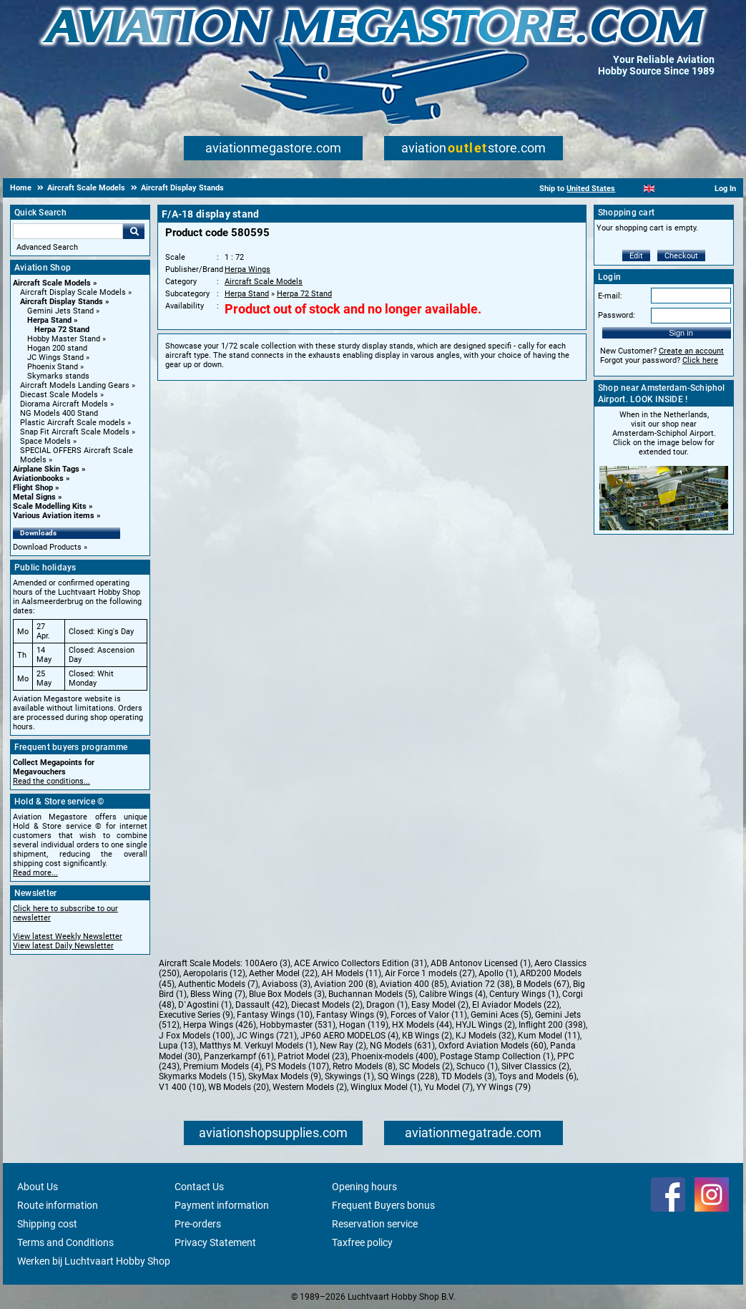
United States (590, 188)
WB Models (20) (238, 1087)
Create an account (691, 351)
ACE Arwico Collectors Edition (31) (360, 963)
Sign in (681, 333)
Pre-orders (198, 1224)
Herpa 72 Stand (61, 329)
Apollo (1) (497, 973)
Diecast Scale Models (59, 394)
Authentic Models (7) (218, 984)
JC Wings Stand (55, 357)
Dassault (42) (261, 1005)
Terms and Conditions (65, 1242)
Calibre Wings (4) (452, 994)
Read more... (35, 872)
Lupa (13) (177, 1046)
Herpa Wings (247, 269)
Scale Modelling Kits (50, 506)
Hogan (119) (363, 1025)
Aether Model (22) (283, 973)
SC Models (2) (426, 1066)
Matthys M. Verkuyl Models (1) (258, 1046)
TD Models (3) (468, 1076)
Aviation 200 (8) (345, 984)
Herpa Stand (49, 320)
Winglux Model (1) (385, 1087)
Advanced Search (47, 247)
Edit (636, 256)
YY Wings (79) (503, 1087)
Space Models (45, 441)
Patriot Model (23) (313, 1056)
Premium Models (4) (222, 1066)
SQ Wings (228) (408, 1076)
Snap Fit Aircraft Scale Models (74, 432)
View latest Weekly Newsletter (67, 936)
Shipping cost (47, 1224)
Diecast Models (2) (327, 1005)
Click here (700, 360)
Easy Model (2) (439, 1005)
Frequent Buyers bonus (383, 1205)
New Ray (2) (343, 1046)
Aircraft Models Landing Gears (74, 385)
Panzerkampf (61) (239, 1056)
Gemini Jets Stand (60, 311)
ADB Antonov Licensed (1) (481, 963)
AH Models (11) (351, 973)
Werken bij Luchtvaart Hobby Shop (93, 1261)
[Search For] (68, 231)
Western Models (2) (310, 1087)
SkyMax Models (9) (284, 1076)
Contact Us (199, 1186)
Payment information (222, 1205)
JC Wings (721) (267, 1036)
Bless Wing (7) (217, 994)
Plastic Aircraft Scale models (72, 422)
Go (133, 231)
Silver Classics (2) (535, 1066)
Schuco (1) (477, 1066)
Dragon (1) (387, 1005)
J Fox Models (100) (196, 1036)
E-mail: (610, 296)
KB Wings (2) (427, 1036)
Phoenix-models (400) (393, 1056)
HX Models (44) (422, 1025)
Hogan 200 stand (57, 348)
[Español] (667, 188)
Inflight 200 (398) (552, 1025)
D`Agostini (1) (205, 1005)
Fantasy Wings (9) (351, 1015)
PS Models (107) (297, 1066)
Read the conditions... (51, 781)
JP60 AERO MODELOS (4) (349, 1036)
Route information (57, 1205)
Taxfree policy (362, 1242)
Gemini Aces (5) (501, 1015)
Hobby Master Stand (63, 339)
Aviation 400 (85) (413, 984)
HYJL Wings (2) (485, 1025)
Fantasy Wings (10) (275, 1015)
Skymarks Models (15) (202, 1076)
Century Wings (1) (524, 994)
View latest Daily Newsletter (63, 945)
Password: (616, 315)
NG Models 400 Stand (59, 413)
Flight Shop (33, 487)
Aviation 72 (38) (482, 984)
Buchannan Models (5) (372, 994)
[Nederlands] (631, 188)
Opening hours (364, 1186)
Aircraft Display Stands (61, 301)
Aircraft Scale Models (52, 283)
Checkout (681, 256)
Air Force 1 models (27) (430, 973)
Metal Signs (34, 497)
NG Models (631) (402, 1046)
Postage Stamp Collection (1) (497, 1056)
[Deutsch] (684, 188)
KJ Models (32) (485, 1036)
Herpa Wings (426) (219, 1025)
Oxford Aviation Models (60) (492, 1046)
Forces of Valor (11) (429, 1015)
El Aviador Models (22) (515, 1005)
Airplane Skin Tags (46, 469)
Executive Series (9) (196, 1015)
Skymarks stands (58, 376)
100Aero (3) (267, 963)
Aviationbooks (38, 478)
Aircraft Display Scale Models (73, 292)
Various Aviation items (53, 515)
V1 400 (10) (182, 1087)
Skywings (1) (349, 1076)
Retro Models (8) (364, 1066)
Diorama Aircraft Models (64, 404)
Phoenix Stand (52, 366)
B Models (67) (542, 984)
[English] (649, 188)
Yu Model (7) (448, 1087)
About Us (37, 1186)
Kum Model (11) (549, 1036)
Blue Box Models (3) (287, 994)
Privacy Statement (215, 1242)
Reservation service (375, 1224)
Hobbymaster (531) (297, 1025)
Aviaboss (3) (286, 984)
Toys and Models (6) (537, 1076)
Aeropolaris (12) (214, 973)
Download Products (47, 547)
